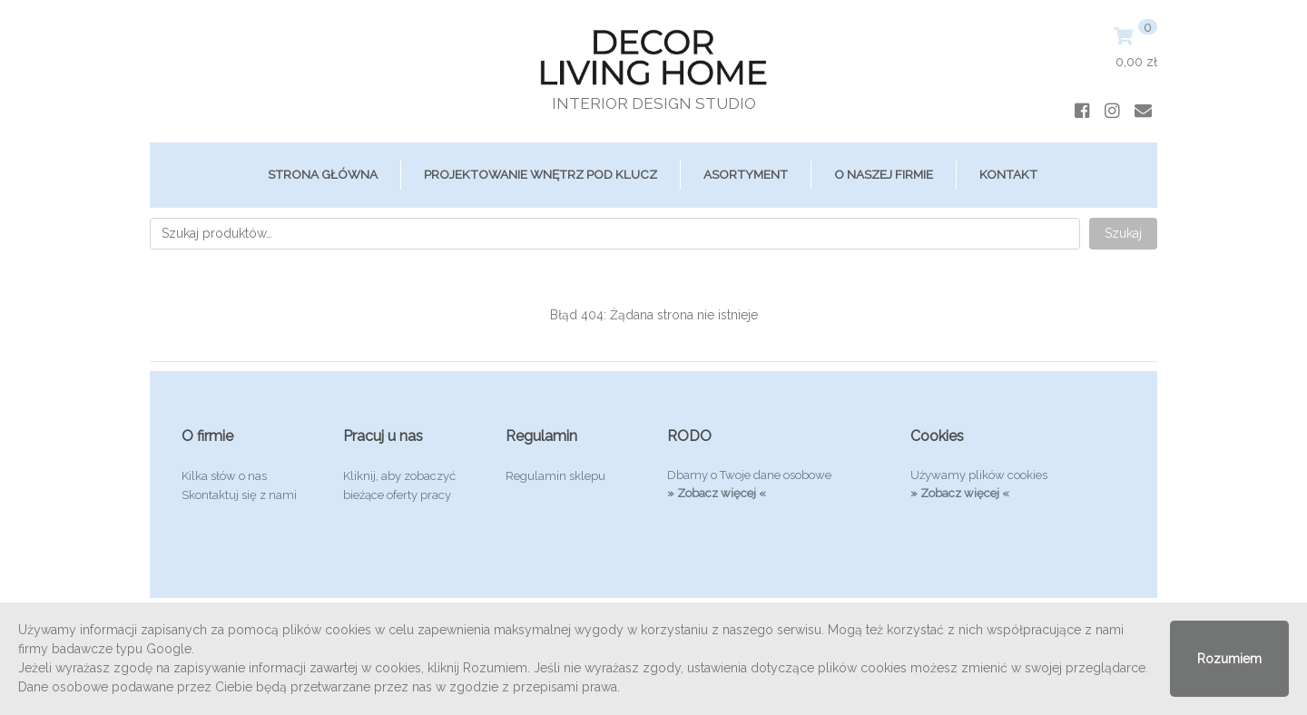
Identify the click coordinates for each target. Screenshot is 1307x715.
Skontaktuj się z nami (239, 495)
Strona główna (323, 174)
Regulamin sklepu (555, 476)
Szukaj (1123, 233)
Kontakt (1008, 174)
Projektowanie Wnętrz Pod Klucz (540, 174)
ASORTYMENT (745, 174)
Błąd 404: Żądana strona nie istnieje (654, 315)
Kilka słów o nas (224, 476)
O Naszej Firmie (883, 174)
